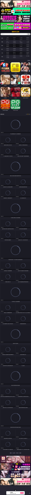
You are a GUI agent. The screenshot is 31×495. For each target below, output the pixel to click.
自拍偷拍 (14, 41)
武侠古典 (27, 52)
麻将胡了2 (7, 39)
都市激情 (7, 52)
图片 (2, 49)
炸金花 (14, 39)
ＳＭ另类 (27, 42)
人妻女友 (21, 52)
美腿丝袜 (7, 50)
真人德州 (14, 37)
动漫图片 (27, 48)
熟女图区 (21, 50)
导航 (2, 56)
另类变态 (27, 46)
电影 (2, 45)
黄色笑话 (21, 53)
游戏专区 (27, 37)
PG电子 (8, 37)
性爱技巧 (27, 53)
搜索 (28, 34)
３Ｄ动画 (27, 41)
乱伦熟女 (21, 46)
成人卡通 (21, 44)
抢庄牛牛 (27, 39)
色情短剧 (14, 57)
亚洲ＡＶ (7, 41)
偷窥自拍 (7, 48)
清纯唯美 (14, 50)
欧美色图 (21, 48)
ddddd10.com (15, 32)
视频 (2, 41)
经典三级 (14, 46)
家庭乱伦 (14, 52)
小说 (2, 52)
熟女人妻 (7, 42)
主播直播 (21, 42)
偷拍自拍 (14, 44)
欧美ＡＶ (21, 41)
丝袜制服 (14, 42)
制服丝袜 (7, 46)
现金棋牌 (21, 39)
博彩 (2, 38)
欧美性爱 (27, 44)
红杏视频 (7, 57)
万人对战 (21, 37)
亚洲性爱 (7, 44)
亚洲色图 (14, 48)
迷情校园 (7, 53)
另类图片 (27, 50)
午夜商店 (28, 60)
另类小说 (14, 53)
